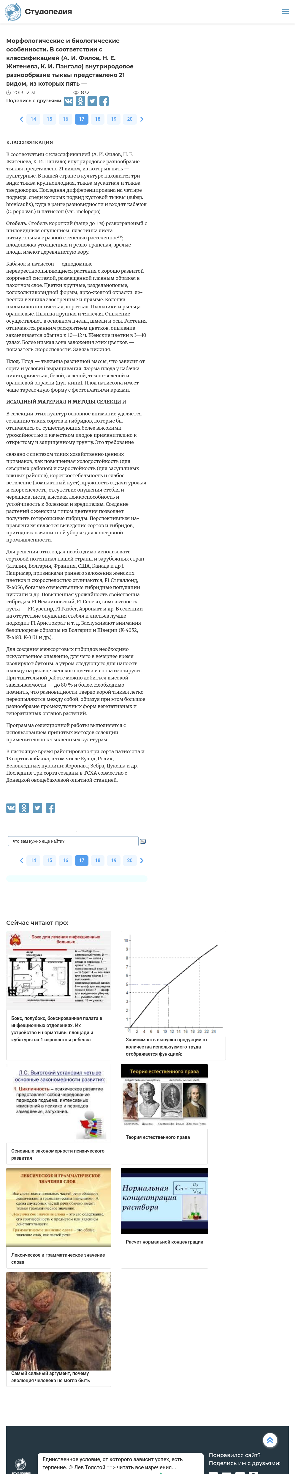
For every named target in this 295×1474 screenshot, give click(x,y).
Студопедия (38, 11)
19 (113, 119)
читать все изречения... (146, 1467)
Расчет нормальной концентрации (164, 1242)
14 (33, 119)
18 (97, 119)
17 (81, 119)
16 (65, 119)
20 (129, 119)
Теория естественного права (158, 1137)
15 (49, 119)
